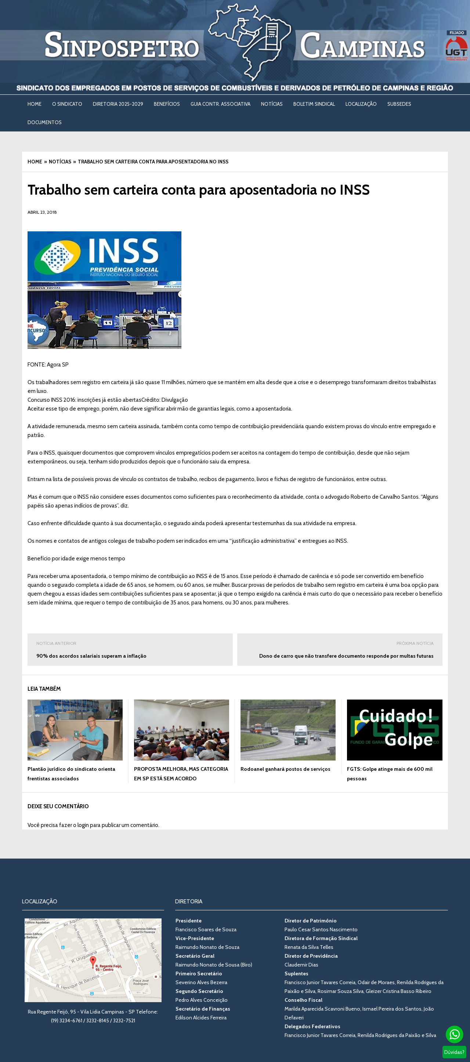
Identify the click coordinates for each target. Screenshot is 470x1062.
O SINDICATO (67, 104)
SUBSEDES (399, 104)
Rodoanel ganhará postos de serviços (285, 769)
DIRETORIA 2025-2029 (118, 104)
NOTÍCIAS (272, 104)
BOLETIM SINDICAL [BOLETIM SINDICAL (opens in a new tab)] (314, 104)
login (83, 825)
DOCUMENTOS (45, 122)
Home (34, 104)
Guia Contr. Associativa (220, 104)
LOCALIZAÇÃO (361, 104)
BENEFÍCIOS (167, 104)
